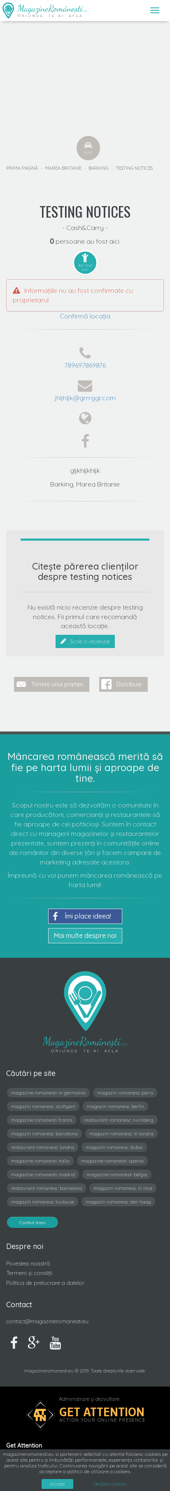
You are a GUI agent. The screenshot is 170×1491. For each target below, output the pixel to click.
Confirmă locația (85, 316)
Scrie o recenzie (85, 641)
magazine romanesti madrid (43, 1174)
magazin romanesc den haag (118, 1202)
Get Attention (101, 1412)
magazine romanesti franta (41, 1120)
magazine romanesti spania (112, 1161)
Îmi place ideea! (82, 916)
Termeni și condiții (29, 1273)
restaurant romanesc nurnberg (119, 1120)
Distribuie (129, 684)
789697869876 (85, 365)
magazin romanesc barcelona (44, 1133)
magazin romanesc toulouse (42, 1202)
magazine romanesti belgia (116, 1174)
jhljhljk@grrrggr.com (85, 398)
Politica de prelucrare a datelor (45, 1283)
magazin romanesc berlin (115, 1106)
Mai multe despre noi (85, 935)
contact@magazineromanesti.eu (47, 1321)
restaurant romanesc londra (42, 1147)
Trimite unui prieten (57, 684)
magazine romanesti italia (40, 1161)
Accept (57, 1484)
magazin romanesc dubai (114, 1147)
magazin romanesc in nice (122, 1188)
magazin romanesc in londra (121, 1133)
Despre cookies (109, 1484)
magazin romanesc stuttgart (43, 1106)
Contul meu (32, 1222)
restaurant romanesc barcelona (46, 1188)
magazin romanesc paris (125, 1093)
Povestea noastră (28, 1263)
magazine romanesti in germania (48, 1093)
